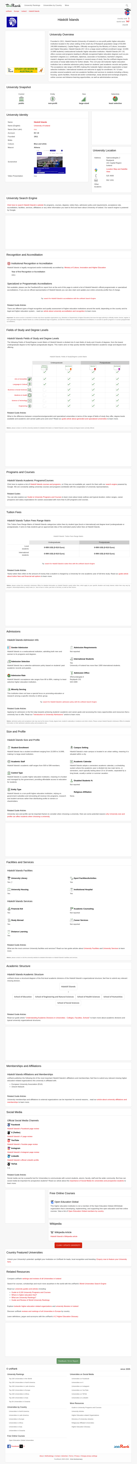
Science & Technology (22, 400)
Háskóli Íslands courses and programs (45, 484)
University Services (110, 948)
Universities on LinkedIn (80, 1398)
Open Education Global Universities (21, 1440)
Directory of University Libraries (82, 1419)
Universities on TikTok (79, 1394)
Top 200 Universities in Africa (19, 1394)
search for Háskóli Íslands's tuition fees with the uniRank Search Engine (70, 564)
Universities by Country (52, 5)
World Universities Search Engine (93, 1284)
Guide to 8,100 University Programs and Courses (30, 1292)
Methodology (49, 1456)
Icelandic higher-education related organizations (33, 1306)
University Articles (78, 1411)
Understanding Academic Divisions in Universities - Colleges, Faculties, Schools (57, 1018)
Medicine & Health (23, 395)
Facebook (13, 1446)
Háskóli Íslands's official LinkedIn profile (23, 1160)
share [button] (125, 25)
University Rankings (32, 5)
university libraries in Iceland (67, 1306)
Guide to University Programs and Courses (44, 497)
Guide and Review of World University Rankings (30, 1300)
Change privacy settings (89, 1456)
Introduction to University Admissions (48, 715)
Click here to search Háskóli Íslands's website (25, 205)
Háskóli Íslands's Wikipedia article (63, 1236)
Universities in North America (19, 1411)
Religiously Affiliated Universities (83, 1423)
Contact (57, 1456)
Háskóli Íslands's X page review (19, 1136)
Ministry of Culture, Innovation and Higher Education (85, 268)
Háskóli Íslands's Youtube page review (22, 1144)
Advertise (64, 1456)
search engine (111, 484)
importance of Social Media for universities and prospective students (97, 1181)
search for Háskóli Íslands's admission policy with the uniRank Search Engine (70, 702)
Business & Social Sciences (20, 390)
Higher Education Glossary (81, 1427)
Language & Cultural (22, 384)
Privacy (76, 1456)
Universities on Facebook (80, 1378)
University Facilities (91, 948)
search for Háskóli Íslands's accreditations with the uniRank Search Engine (70, 298)
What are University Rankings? (23, 1298)
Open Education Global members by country (85, 1211)
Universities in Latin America (19, 1415)
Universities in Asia (15, 1427)
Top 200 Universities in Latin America (22, 1386)
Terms (71, 1456)
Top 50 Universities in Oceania (19, 1401)
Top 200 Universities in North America (22, 1382)
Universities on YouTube (80, 1390)
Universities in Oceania (17, 1430)
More (67, 5)
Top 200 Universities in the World (20, 1378)
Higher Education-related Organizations (85, 1415)
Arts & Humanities (23, 379)
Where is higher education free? (24, 1295)
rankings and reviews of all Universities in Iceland (41, 1279)
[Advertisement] (25, 48)
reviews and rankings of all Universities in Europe (41, 1311)
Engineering (25, 406)
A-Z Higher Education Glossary (66, 1316)
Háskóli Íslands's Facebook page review (23, 1129)
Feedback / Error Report (68, 1361)
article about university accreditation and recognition (64, 311)
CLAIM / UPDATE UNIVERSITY (68, 1245)
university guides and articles (26, 1289)
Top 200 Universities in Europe (19, 1390)
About (42, 1456)
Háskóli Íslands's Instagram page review (23, 1152)
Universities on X (77, 1382)
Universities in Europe (16, 1419)
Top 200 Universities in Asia (18, 1398)
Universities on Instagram (80, 1386)
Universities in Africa (16, 1423)
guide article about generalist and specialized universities (84, 419)
